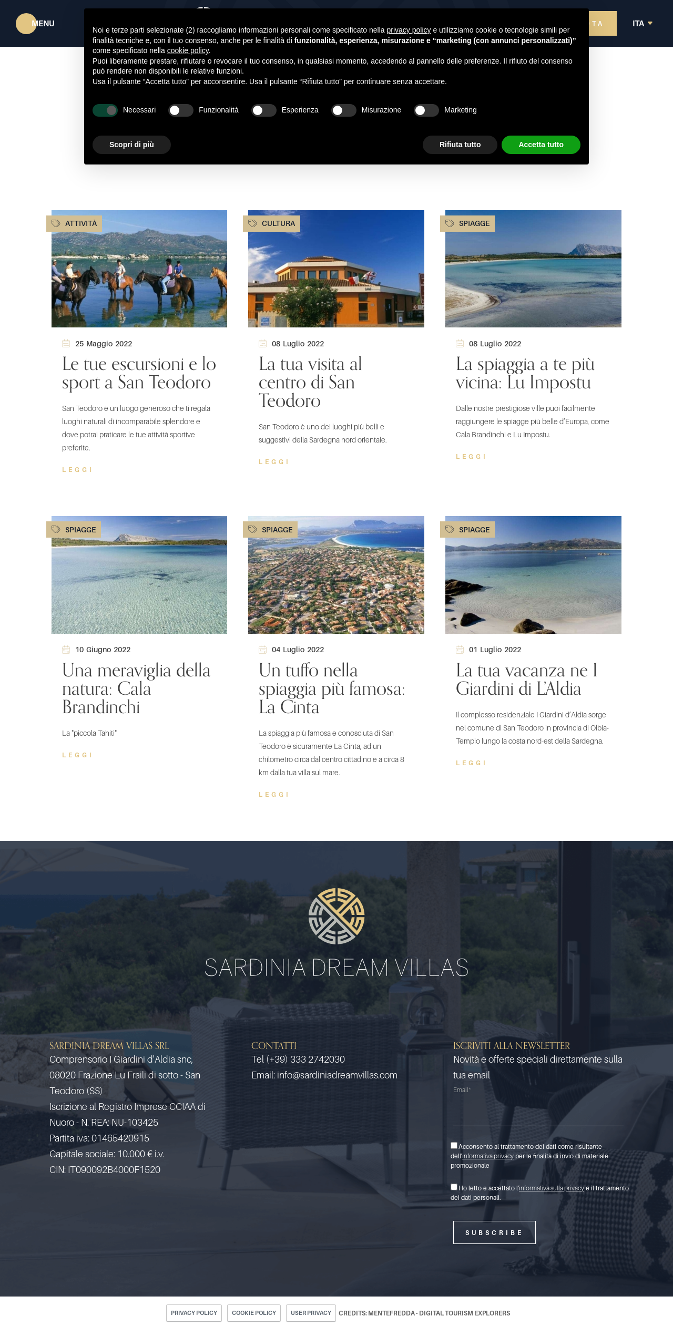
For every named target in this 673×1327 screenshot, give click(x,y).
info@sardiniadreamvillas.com (337, 1075)
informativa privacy (488, 1156)
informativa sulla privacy (551, 1188)
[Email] (538, 1112)
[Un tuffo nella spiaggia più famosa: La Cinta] (336, 574)
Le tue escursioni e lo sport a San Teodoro (139, 372)
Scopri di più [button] (131, 144)
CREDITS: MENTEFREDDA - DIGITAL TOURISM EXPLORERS (424, 1313)
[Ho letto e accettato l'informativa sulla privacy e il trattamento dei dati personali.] (454, 1187)
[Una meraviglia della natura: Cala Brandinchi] (140, 574)
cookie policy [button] (188, 50)
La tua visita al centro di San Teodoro (310, 381)
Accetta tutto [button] (541, 144)
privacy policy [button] (409, 30)
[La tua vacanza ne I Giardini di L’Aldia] (533, 574)
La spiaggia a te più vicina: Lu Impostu (525, 372)
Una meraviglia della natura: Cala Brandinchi (136, 688)
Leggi (78, 470)
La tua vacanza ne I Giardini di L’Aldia (527, 679)
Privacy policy (194, 1312)
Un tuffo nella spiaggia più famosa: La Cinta (332, 688)
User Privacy (311, 1312)
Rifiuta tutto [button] (460, 144)
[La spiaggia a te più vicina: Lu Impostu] (533, 268)
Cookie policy (254, 1312)
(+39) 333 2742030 (305, 1059)
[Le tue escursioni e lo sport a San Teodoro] (140, 268)
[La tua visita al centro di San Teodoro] (336, 268)
